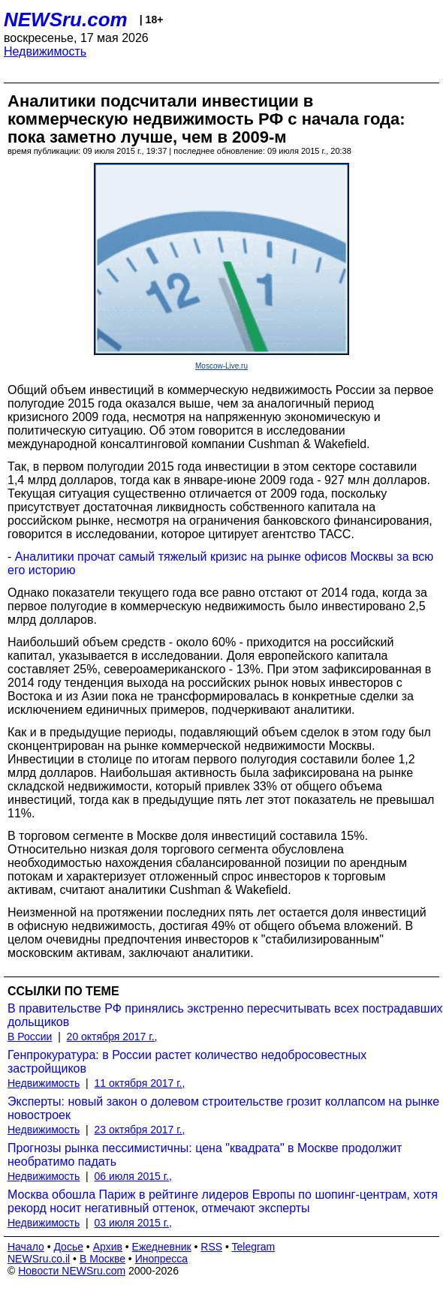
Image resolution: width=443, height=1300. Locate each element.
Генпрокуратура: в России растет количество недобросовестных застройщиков (187, 1062)
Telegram (254, 1247)
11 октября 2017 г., (140, 1083)
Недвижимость (45, 51)
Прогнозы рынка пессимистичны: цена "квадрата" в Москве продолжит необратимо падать (205, 1155)
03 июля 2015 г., (133, 1223)
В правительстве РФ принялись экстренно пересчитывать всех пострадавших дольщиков (225, 1015)
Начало (26, 1247)
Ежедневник (161, 1247)
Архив (107, 1247)
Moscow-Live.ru (221, 366)
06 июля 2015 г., (133, 1176)
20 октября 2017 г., (112, 1037)
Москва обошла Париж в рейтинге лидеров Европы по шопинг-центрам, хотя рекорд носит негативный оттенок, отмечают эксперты (223, 1201)
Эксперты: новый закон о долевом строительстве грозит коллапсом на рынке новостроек (223, 1108)
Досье (68, 1247)
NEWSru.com (66, 19)
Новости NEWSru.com (71, 1271)
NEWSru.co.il (39, 1259)
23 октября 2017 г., (140, 1130)
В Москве (102, 1259)
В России (30, 1037)
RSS (211, 1247)
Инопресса (161, 1259)
